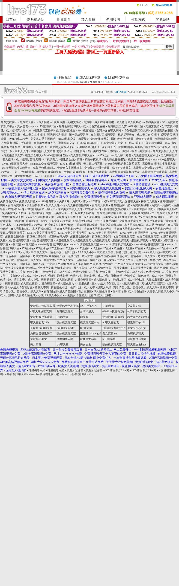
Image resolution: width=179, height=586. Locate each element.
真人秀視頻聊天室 (81, 155)
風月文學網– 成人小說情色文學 (92, 268)
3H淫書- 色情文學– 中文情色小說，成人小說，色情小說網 (51, 271)
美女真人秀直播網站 (43, 138)
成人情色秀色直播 (94, 126)
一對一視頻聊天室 (23, 172)
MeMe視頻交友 (67, 138)
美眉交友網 (152, 126)
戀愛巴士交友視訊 (68, 306)
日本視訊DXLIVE (88, 143)
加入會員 (88, 19)
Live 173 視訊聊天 (44, 176)
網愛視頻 (37, 151)
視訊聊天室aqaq (89, 322)
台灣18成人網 (65, 339)
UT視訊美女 (51, 159)
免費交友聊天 (9, 122)
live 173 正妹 (103, 155)
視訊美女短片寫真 (71, 159)
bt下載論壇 (109, 339)
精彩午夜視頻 (93, 159)
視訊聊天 (26, 143)
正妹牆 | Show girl (90, 333)
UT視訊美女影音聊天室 (124, 201)
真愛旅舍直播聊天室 (49, 172)
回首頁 (11, 19)
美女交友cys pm (27, 126)
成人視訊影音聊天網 (29, 159)
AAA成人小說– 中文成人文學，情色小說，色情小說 (43, 252)
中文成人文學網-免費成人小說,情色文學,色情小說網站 (80, 264)
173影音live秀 (99, 201)
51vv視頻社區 (86, 130)
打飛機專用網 (37, 370)
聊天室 (84, 317)
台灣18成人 (87, 311)
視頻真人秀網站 (55, 205)
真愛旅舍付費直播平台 (58, 151)
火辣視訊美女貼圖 (162, 130)
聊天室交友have (136, 344)
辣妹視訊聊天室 (153, 221)
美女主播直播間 (143, 209)
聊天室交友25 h (39, 322)
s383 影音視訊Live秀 (116, 370)
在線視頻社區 (10, 143)
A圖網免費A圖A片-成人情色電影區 (98, 283)
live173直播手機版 (106, 221)
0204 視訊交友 (88, 306)
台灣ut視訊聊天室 (74, 172)
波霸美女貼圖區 (82, 221)
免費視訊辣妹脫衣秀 (42, 306)
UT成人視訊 (133, 143)
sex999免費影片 (47, 201)
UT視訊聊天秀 (107, 147)
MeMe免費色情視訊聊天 (150, 217)
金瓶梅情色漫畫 (137, 339)
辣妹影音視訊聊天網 (25, 221)
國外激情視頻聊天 (122, 138)
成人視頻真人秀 (16, 130)
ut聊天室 (155, 240)
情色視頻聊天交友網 (136, 130)
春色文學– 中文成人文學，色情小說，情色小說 (72, 260)
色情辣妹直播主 (66, 130)
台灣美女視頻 (100, 205)
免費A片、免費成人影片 (74, 201)
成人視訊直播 (92, 217)
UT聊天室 (108, 306)
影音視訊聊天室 (98, 172)
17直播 (96, 248)
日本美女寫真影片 (166, 209)
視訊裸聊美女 (126, 134)
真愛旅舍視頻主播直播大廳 (159, 163)
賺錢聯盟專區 (118, 77)
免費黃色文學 (8, 201)
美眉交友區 (100, 151)
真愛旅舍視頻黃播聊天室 (94, 138)
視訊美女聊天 (33, 155)
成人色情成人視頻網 (129, 122)
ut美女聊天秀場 (122, 155)
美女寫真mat (110, 333)
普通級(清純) (80, 41)
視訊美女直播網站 (139, 159)
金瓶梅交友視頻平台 (35, 147)
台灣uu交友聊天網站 (109, 130)
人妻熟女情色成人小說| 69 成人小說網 (39, 295)
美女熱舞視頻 (35, 205)
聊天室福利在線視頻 (158, 147)
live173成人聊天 (18, 138)
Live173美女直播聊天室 (41, 232)
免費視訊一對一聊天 (96, 167)
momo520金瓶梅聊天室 (40, 217)
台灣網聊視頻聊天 (166, 138)
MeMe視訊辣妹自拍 (56, 155)
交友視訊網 (134, 306)
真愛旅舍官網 (23, 176)
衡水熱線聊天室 (78, 134)
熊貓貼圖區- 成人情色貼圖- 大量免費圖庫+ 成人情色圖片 (75, 279)
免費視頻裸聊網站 (44, 167)
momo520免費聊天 (163, 159)
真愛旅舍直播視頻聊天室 (124, 172)
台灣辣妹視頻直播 (13, 217)
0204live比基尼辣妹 (114, 311)
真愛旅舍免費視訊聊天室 (148, 167)
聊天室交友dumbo (138, 317)
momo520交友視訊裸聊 (44, 163)
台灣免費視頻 (16, 205)
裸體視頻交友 (66, 143)
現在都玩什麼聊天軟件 (123, 151)
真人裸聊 (171, 143)
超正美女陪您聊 (14, 236)
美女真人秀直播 (93, 163)
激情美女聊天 (144, 138)
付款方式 (138, 19)
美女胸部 (145, 151)
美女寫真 (35, 344)
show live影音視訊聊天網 (44, 374)
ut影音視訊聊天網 (16, 374)
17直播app (152, 248)
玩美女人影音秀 (63, 213)
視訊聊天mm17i (66, 328)
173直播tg (27, 248)
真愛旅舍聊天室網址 (146, 155)
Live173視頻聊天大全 (15, 163)
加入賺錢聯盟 (89, 77)
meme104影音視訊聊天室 (56, 221)
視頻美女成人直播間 (14, 213)
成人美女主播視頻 (34, 134)
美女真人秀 (22, 151)
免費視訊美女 (38, 339)
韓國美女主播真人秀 (70, 209)
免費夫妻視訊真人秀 (165, 151)
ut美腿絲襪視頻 (86, 147)
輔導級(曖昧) (57, 41)
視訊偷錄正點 (83, 151)
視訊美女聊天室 (121, 167)
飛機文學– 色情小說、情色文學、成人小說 (83, 275)
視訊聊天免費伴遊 (90, 82)
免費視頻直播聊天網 (109, 213)
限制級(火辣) (34, 41)
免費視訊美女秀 (117, 126)
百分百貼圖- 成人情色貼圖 (60, 291)
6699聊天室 (136, 126)
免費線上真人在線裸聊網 (99, 122)
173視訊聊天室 (47, 126)
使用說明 (113, 19)
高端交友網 (74, 122)
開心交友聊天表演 (111, 224)
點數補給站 (35, 19)
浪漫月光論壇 (74, 370)
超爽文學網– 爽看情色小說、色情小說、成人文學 (63, 256)
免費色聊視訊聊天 (70, 126)
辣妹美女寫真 (88, 339)
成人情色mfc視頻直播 (52, 122)
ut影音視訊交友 (136, 311)
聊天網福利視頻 (57, 134)
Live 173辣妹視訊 (71, 163)
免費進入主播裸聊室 (69, 167)
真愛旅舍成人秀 (13, 155)
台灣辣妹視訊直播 (40, 213)
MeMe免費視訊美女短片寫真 (122, 163)
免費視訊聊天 (65, 311)
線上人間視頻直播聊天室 (139, 213)
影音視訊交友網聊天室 (117, 209)
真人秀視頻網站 (134, 224)
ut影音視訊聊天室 (124, 236)
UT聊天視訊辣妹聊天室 (16, 167)
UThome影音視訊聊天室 (28, 224)
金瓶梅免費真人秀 (45, 143)
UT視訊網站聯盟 (152, 143)
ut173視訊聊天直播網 (41, 130)
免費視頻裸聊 (140, 205)
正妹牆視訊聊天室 (41, 328)
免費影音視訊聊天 (41, 317)
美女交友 (85, 344)
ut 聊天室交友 (110, 322)
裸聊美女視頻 (149, 201)
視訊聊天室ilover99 (113, 328)
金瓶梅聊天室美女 (130, 221)
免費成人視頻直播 (168, 213)
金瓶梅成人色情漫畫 (68, 217)
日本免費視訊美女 (112, 143)
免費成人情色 (27, 201)
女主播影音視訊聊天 (103, 134)
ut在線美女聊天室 (154, 122)
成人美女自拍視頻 (148, 134)
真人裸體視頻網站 (78, 205)
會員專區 (63, 19)
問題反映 (163, 19)
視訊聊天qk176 (136, 322)
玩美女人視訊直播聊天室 (117, 217)
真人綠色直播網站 (115, 159)
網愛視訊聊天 (64, 240)
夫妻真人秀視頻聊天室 (68, 228)
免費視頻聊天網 (120, 205)
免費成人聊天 (28, 122)
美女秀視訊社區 (11, 147)
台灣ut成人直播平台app (59, 224)
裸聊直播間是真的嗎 (131, 147)
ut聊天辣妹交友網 (41, 311)
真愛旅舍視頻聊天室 (155, 172)
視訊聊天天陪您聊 (86, 224)
